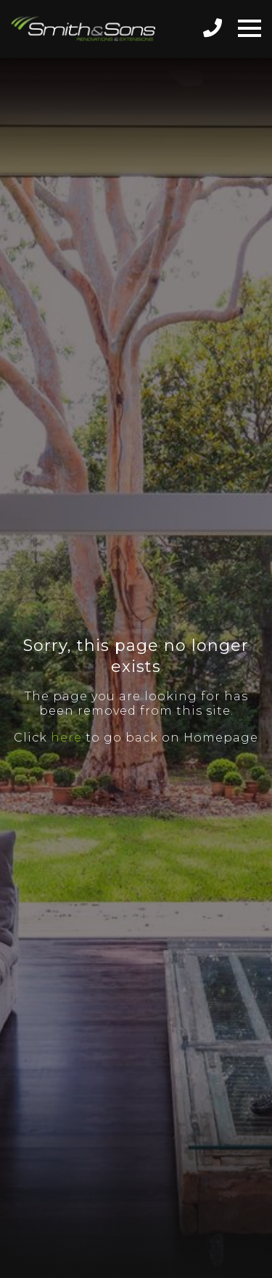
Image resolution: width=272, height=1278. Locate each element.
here (66, 737)
